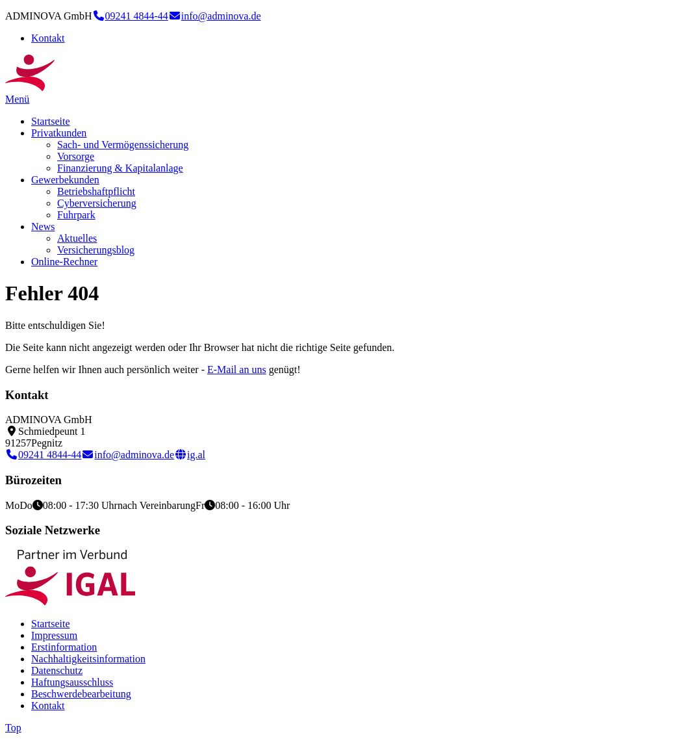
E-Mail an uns (236, 369)
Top (13, 727)
